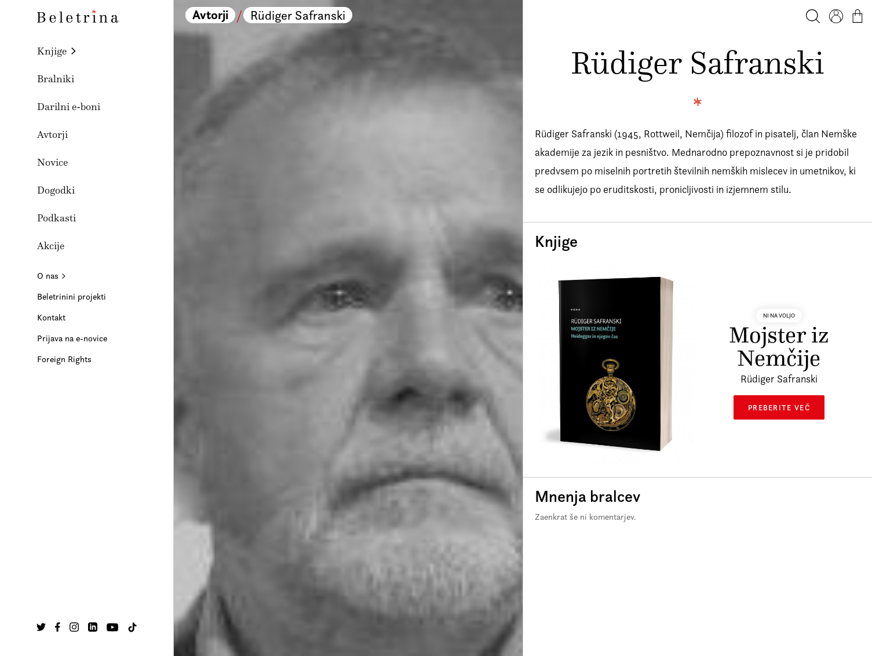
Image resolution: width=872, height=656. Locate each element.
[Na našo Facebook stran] (57, 627)
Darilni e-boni (68, 106)
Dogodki (56, 190)
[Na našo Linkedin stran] (92, 627)
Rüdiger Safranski (297, 15)
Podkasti (56, 218)
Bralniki (55, 78)
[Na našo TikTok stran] (132, 627)
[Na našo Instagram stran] (74, 627)
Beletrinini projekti (71, 296)
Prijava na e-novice (72, 338)
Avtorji (52, 134)
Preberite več (779, 407)
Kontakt (51, 317)
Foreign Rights (64, 359)
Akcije (50, 245)
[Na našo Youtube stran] (112, 627)
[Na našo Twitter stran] (41, 627)
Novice (52, 162)
